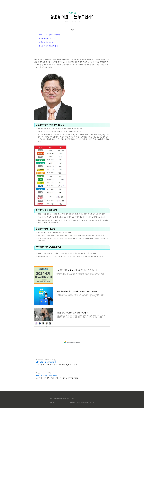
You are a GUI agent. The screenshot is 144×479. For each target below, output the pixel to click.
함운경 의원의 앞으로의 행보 (48, 46)
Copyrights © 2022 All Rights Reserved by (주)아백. (82, 447)
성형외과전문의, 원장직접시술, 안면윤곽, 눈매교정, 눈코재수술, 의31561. (59, 410)
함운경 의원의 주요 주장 (47, 39)
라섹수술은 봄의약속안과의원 (46, 421)
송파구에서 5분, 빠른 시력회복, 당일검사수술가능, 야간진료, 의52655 (57, 423)
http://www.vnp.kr (41, 418)
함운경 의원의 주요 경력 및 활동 (49, 35)
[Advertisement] (72, 254)
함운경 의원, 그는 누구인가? (72, 17)
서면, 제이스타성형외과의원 (46, 408)
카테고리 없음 (72, 13)
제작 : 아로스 (53, 447)
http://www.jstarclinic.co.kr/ (44, 405)
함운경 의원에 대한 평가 (47, 42)
